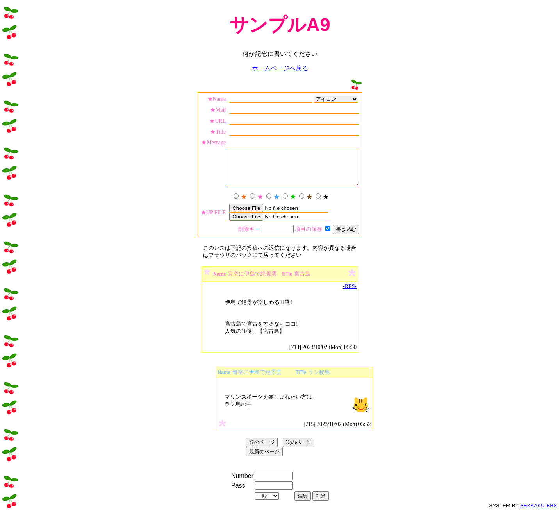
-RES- (350, 293)
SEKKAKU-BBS (538, 512)
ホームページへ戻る (280, 68)
